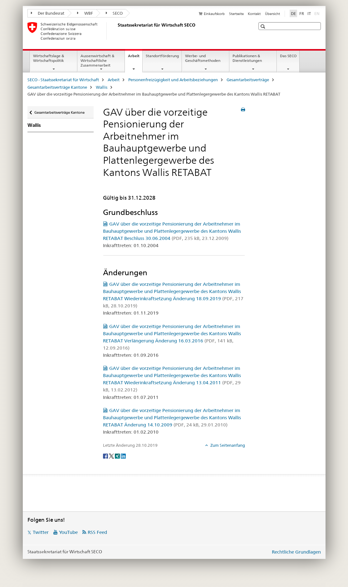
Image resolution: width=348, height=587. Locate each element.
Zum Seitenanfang (227, 445)
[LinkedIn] (123, 455)
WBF (85, 13)
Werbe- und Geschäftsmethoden (202, 58)
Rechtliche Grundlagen (296, 552)
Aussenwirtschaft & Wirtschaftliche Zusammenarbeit (97, 60)
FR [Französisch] (301, 13)
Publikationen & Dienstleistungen (247, 58)
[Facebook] (106, 455)
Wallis (101, 87)
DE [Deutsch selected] (293, 13)
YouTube (68, 532)
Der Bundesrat (48, 13)
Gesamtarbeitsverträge (248, 79)
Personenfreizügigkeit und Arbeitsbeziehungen (173, 79)
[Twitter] (112, 455)
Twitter (41, 532)
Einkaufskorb (214, 14)
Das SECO (288, 55)
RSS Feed (97, 532)
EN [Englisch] (317, 13)
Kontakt (254, 14)
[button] (263, 26)
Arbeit (135, 57)
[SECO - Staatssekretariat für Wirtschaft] (116, 31)
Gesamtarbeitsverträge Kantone (57, 87)
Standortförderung (162, 55)
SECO (114, 13)
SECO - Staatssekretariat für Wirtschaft (63, 79)
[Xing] (118, 455)
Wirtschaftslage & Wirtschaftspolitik (48, 58)
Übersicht (272, 14)
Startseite (236, 14)
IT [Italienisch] (309, 13)
